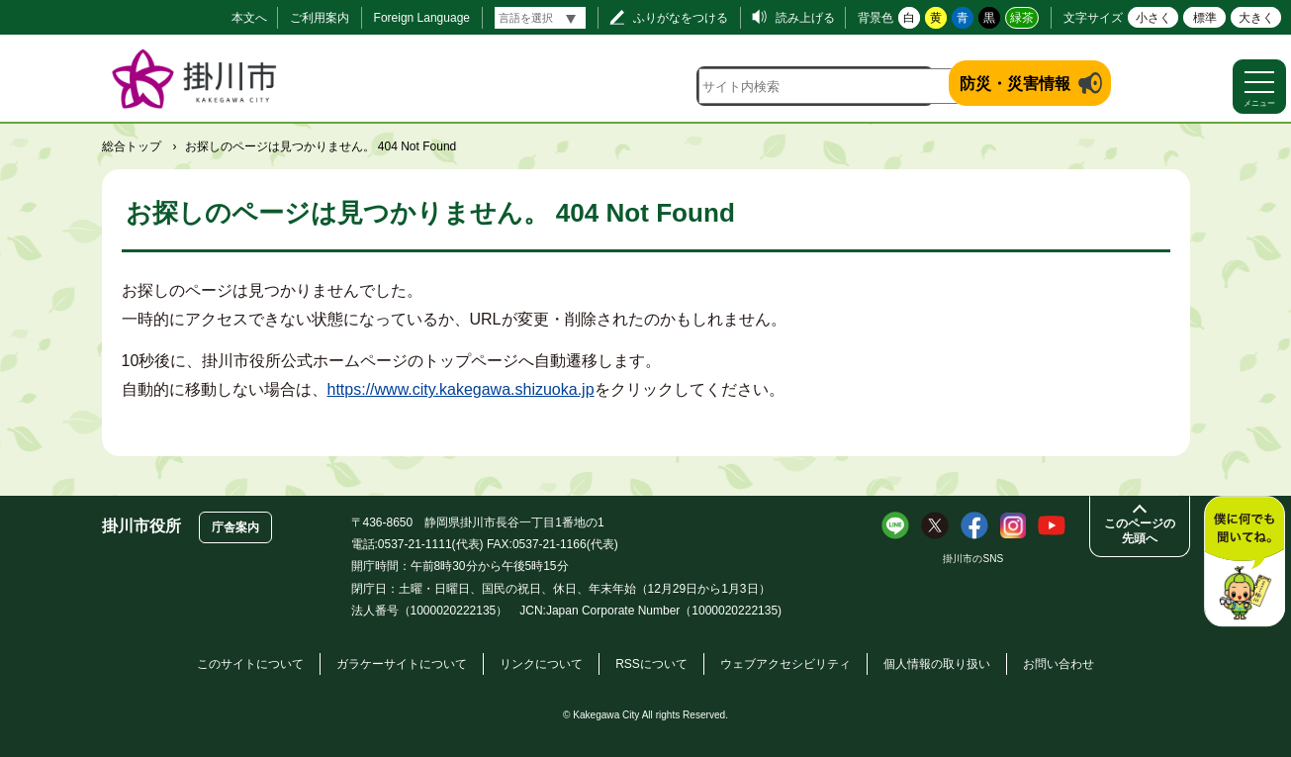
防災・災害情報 (1015, 83)
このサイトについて (250, 664)
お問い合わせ (1058, 664)
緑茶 (1022, 18)
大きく (1256, 18)
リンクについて (541, 664)
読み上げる (805, 18)
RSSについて (651, 664)
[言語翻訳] (540, 18)
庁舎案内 (235, 527)
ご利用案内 (319, 18)
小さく (1153, 18)
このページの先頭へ (1139, 531)
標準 (1205, 18)
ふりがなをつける (680, 18)
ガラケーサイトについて (401, 664)
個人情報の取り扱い (936, 664)
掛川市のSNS (973, 558)
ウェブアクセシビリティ (785, 664)
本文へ (249, 18)
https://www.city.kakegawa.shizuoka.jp (461, 389)
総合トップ (131, 146)
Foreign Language (422, 18)
